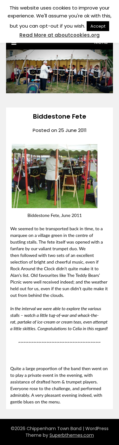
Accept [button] (97, 26)
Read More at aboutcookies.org (59, 35)
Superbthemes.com (72, 435)
